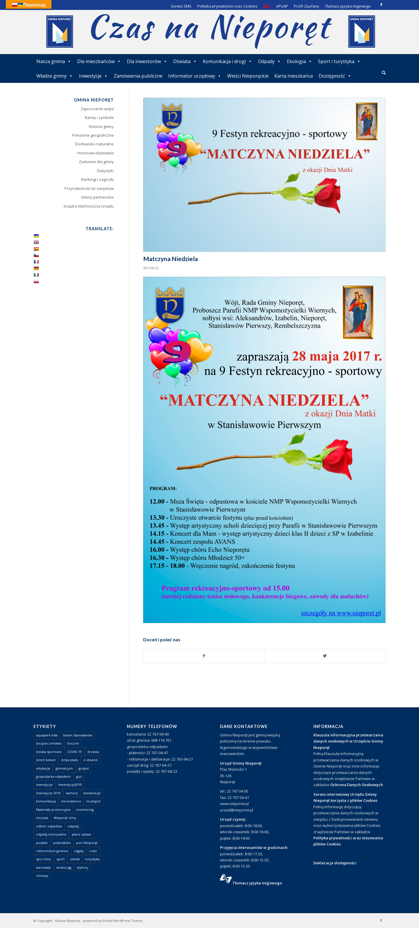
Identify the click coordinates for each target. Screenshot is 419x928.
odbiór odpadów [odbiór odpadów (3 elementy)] (49, 826)
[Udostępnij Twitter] (324, 655)
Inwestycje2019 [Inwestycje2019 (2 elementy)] (70, 784)
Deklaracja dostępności (334, 862)
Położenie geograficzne (93, 135)
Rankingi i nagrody (97, 179)
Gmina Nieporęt (67, 920)
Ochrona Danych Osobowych (356, 784)
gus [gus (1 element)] (78, 776)
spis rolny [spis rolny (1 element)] (43, 859)
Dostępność (335, 76)
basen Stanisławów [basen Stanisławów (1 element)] (77, 735)
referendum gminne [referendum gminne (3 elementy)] (52, 851)
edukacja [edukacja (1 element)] (43, 768)
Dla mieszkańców (99, 61)
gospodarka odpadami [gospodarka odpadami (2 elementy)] (53, 776)
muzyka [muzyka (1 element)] (42, 817)
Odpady (269, 61)
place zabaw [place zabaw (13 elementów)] (81, 834)
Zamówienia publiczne (138, 76)
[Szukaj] (384, 72)
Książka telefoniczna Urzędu (89, 206)
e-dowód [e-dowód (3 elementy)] (90, 760)
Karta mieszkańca (293, 76)
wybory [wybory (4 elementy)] (82, 867)
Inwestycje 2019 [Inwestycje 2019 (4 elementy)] (48, 793)
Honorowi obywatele (95, 153)
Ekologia (299, 61)
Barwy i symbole (99, 117)
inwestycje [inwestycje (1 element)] (44, 784)
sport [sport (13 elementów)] (60, 859)
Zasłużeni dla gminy (96, 161)
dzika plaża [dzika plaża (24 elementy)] (69, 760)
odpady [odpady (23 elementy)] (73, 826)
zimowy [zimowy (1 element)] (42, 875)
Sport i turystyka (339, 61)
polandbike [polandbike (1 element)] (62, 842)
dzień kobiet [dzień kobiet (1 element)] (46, 760)
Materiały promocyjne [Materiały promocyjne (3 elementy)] (53, 809)
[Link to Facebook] (381, 4)
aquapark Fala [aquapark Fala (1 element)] (47, 735)
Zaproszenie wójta (97, 108)
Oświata (185, 61)
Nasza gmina (53, 61)
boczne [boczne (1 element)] (73, 743)
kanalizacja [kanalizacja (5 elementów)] (92, 793)
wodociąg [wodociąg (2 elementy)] (63, 867)
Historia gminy (101, 126)
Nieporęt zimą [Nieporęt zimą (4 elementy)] (65, 817)
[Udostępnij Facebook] (203, 655)
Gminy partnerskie (97, 197)
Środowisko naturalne (94, 144)
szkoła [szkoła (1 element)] (75, 859)
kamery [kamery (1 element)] (72, 793)
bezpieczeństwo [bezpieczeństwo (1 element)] (49, 743)
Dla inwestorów (147, 61)
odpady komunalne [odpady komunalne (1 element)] (51, 834)
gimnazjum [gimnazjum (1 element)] (64, 768)
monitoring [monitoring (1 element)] (85, 809)
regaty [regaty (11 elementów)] (79, 851)
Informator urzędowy (194, 76)
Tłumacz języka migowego (257, 883)
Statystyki (105, 170)
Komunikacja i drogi (227, 61)
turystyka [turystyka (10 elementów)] (92, 859)
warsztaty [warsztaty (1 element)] (43, 867)
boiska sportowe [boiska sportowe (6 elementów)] (49, 751)
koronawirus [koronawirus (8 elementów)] (71, 801)
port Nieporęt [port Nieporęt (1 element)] (86, 842)
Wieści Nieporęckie (248, 76)
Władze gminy (54, 76)
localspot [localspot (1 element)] (93, 801)
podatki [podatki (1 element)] (42, 842)
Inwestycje (93, 76)
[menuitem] (384, 73)
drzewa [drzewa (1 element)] (93, 751)
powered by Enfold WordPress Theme (113, 920)
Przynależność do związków (89, 188)
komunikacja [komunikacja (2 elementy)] (46, 801)
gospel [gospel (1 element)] (84, 768)
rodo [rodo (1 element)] (93, 851)
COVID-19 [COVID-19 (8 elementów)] (74, 751)
